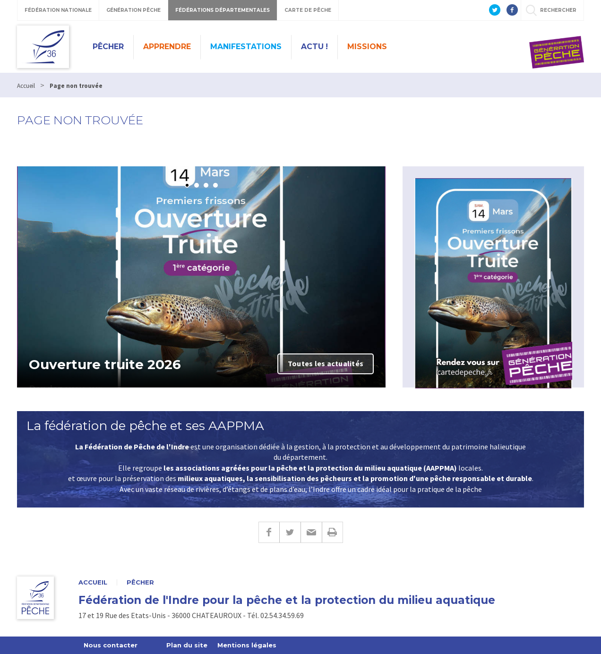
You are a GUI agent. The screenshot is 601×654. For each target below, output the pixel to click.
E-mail (311, 532)
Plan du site (186, 645)
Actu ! (314, 46)
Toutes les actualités (325, 363)
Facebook (268, 532)
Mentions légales (246, 645)
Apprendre (167, 46)
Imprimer (332, 532)
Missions (367, 46)
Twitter (289, 532)
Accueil (92, 582)
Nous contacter (110, 645)
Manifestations (246, 46)
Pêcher (108, 46)
